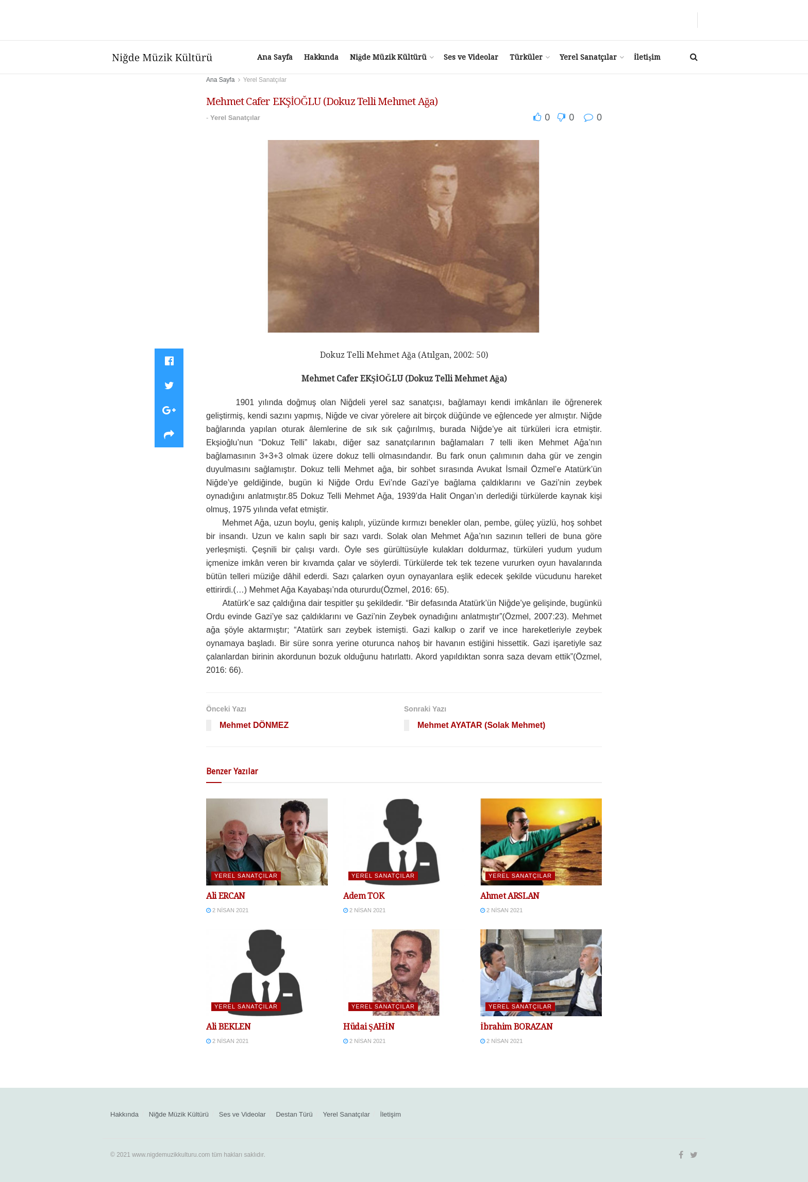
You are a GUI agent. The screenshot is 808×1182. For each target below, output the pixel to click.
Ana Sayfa (275, 57)
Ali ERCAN (225, 896)
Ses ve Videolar (471, 57)
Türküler (526, 57)
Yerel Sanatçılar (588, 57)
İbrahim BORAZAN (516, 1027)
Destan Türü (294, 1114)
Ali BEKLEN (228, 1027)
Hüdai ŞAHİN (369, 1027)
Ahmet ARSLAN (510, 896)
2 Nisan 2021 (227, 910)
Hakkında (321, 57)
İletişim (647, 57)
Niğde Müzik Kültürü (388, 57)
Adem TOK (363, 896)
